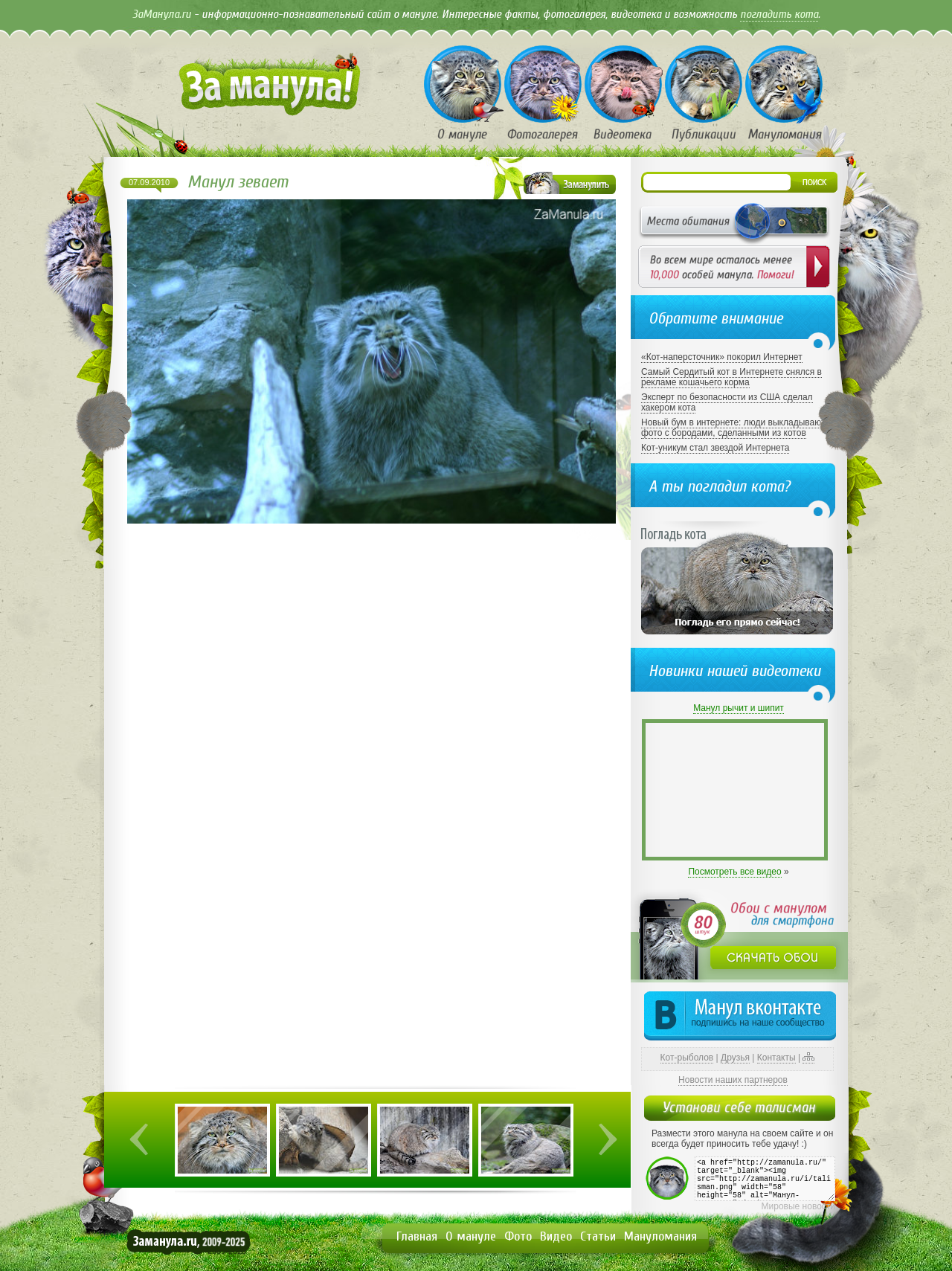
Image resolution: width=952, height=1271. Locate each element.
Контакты (776, 1057)
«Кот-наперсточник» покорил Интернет (722, 357)
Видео (556, 1236)
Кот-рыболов (687, 1057)
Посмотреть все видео (734, 871)
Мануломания (660, 1236)
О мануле (471, 1236)
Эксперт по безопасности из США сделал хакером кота (727, 402)
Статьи (598, 1236)
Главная (416, 1236)
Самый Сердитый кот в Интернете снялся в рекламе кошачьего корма (731, 377)
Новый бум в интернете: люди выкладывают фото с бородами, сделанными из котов (733, 427)
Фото (518, 1236)
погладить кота (779, 14)
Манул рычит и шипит (738, 708)
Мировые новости (798, 1206)
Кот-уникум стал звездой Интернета (715, 448)
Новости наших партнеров (733, 1080)
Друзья (735, 1057)
